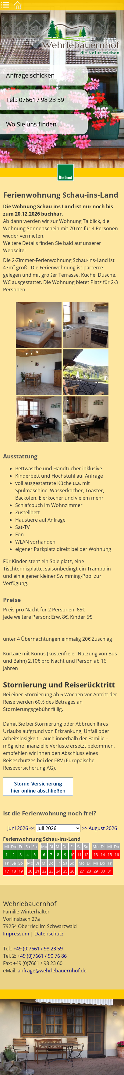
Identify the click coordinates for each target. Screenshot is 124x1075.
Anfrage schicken (30, 75)
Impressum (16, 933)
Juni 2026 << (21, 828)
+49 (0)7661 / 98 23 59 (38, 948)
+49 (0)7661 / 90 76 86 (42, 956)
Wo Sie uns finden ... (34, 124)
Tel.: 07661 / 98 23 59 (35, 100)
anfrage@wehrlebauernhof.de (52, 970)
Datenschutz (49, 933)
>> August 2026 (99, 828)
